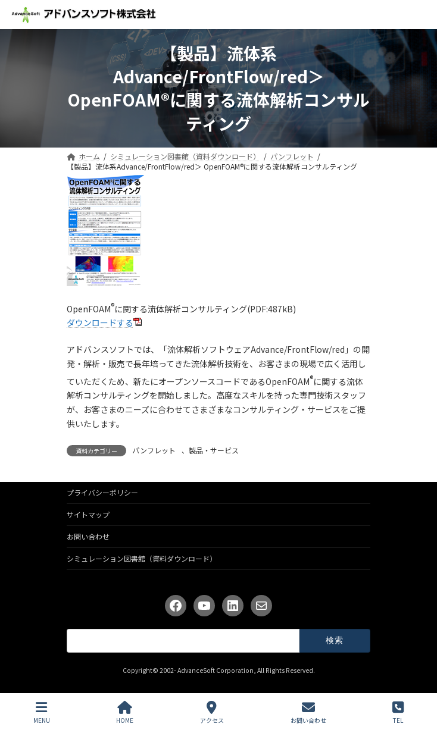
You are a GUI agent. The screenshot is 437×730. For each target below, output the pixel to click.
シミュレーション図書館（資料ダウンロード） (142, 558)
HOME (124, 712)
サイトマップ (88, 514)
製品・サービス (214, 450)
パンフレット (154, 450)
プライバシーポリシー (102, 492)
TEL (398, 712)
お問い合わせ (88, 536)
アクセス (212, 712)
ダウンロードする (100, 322)
